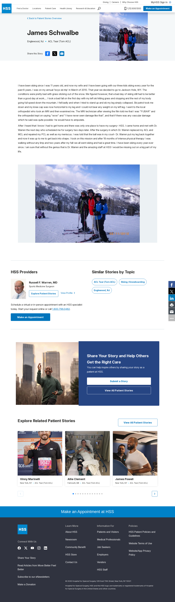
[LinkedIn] (47, 547)
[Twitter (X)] (27, 547)
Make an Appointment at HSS (87, 511)
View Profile (68, 293)
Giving (105, 2)
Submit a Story (119, 381)
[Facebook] (21, 547)
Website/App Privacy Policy (140, 553)
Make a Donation (27, 584)
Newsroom (71, 539)
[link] (171, 284)
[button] (155, 494)
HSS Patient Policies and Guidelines (142, 534)
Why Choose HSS (130, 2)
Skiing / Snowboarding (133, 282)
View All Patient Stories (119, 390)
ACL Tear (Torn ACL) (104, 282)
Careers (115, 2)
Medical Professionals (108, 539)
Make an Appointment (157, 8)
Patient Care (50, 8)
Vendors (101, 562)
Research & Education (85, 8)
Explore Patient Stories (43, 293)
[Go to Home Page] (22, 529)
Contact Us (71, 562)
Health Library (66, 8)
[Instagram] (40, 547)
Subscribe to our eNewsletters (33, 577)
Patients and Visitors (108, 532)
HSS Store (71, 554)
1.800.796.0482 (61, 308)
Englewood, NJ (102, 290)
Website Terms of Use (140, 543)
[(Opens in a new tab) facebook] (47, 53)
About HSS (71, 532)
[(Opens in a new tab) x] (54, 53)
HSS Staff (102, 569)
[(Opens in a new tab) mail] (61, 53)
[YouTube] (34, 547)
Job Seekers (103, 547)
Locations (36, 8)
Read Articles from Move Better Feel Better (37, 567)
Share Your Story (27, 558)
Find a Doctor (22, 8)
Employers (102, 554)
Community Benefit (75, 547)
